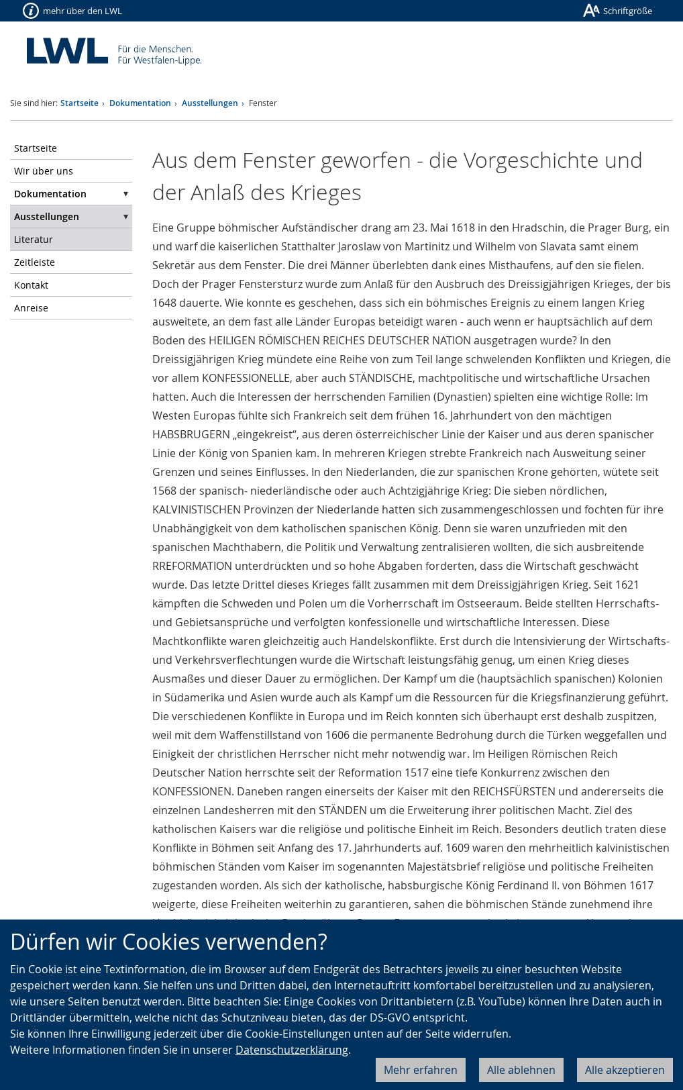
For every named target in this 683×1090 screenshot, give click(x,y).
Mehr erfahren (421, 1069)
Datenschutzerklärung (291, 1049)
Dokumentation (140, 103)
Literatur (33, 239)
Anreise (31, 307)
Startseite (79, 103)
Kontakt (31, 285)
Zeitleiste (34, 262)
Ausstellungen (210, 103)
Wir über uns (43, 170)
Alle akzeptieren (625, 1069)
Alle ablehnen (521, 1069)
